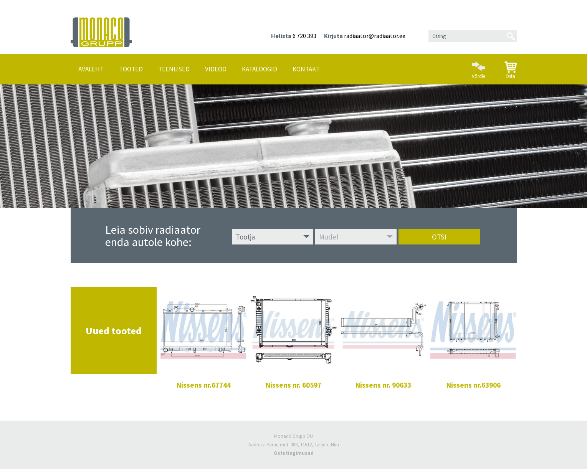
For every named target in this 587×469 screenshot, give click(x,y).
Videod (216, 69)
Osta (510, 67)
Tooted (131, 69)
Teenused (174, 69)
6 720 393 (304, 36)
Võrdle (478, 66)
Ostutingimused (294, 453)
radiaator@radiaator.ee (374, 36)
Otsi (439, 236)
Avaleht (91, 69)
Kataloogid (259, 69)
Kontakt (306, 69)
